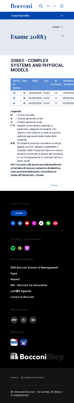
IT (55, 6)
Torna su (56, 185)
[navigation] (37, 15)
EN (48, 6)
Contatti (58, 27)
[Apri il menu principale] (62, 6)
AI (14, 92)
